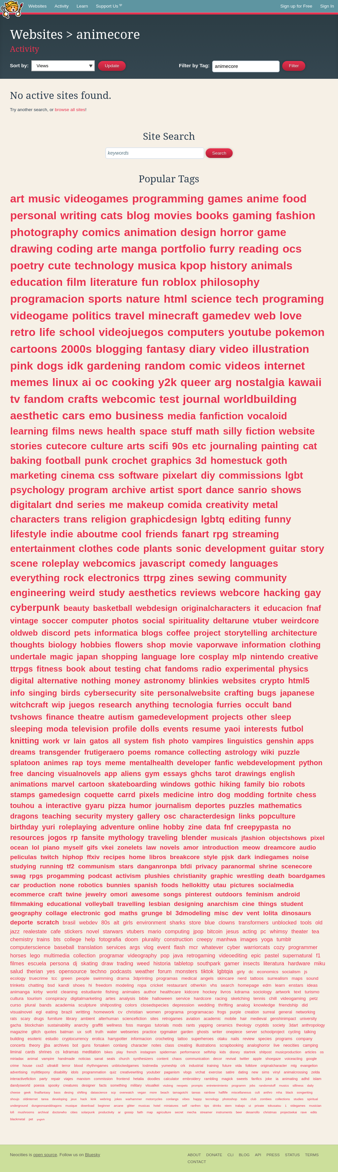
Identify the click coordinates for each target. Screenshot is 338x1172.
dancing (40, 773)
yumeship (169, 1065)
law (151, 847)
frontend (123, 1079)
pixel (317, 837)
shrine (268, 866)
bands (45, 1005)
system (136, 741)
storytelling (245, 632)
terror (66, 1065)
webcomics (109, 563)
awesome (145, 894)
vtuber (265, 620)
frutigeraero (104, 752)
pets (82, 632)
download (87, 1105)
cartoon (91, 784)
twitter (244, 1059)
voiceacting (293, 1059)
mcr (193, 947)
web (265, 315)
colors (131, 1005)
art (17, 198)
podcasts (121, 971)
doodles (154, 1079)
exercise (215, 1072)
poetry (27, 265)
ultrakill (52, 1065)
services (116, 947)
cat (310, 445)
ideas (312, 985)
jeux (74, 1099)
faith (140, 1112)
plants (157, 548)
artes (111, 998)
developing (59, 1099)
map (150, 1112)
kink (93, 1099)
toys (94, 763)
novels (170, 847)
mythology (126, 837)
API (258, 1155)
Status (292, 1155)
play (120, 1052)
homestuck (236, 460)
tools (306, 922)
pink (21, 365)
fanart (195, 533)
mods (178, 1025)
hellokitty (195, 885)
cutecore (66, 445)
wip (58, 704)
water (112, 1032)
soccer (55, 620)
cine (248, 903)
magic (61, 656)
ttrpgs (21, 668)
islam (317, 1079)
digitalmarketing (86, 998)
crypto (272, 680)
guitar (282, 548)
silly (232, 431)
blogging (119, 349)
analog (243, 1005)
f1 (318, 955)
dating (243, 1072)
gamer (231, 963)
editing (245, 519)
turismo (312, 991)
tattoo (182, 1039)
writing (78, 215)
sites (154, 1018)
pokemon (299, 332)
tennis (259, 998)
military (136, 1085)
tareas (196, 1092)
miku (319, 963)
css (106, 475)
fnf (228, 827)
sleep (281, 716)
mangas (144, 1025)
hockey (210, 991)
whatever (212, 947)
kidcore (192, 991)
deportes (210, 805)
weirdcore (300, 620)
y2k (167, 382)
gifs (92, 847)
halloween (162, 998)
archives (61, 1045)
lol (35, 847)
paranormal (238, 866)
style (210, 857)
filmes (17, 963)
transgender (60, 752)
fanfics (257, 1079)
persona (59, 963)
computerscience (30, 947)
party (43, 1079)
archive (129, 489)
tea (315, 931)
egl (39, 1011)
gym (152, 773)
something (118, 1085)
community (260, 577)
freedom (104, 985)
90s (180, 445)
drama (123, 978)
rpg (220, 533)
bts (57, 939)
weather (144, 971)
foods (169, 885)
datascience (99, 1092)
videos (242, 365)
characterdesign (207, 816)
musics (284, 1085)
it (256, 608)
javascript (163, 563)
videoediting (233, 955)
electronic (85, 913)
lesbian (159, 903)
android (288, 894)
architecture (294, 632)
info (17, 692)
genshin (279, 741)
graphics (171, 460)
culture (106, 445)
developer (194, 763)
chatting (36, 985)
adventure (118, 827)
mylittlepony (40, 1072)
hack (83, 1099)
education (36, 282)
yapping (206, 1025)
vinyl (276, 1072)
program (88, 489)
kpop (193, 265)
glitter (131, 1105)
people (82, 978)
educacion (283, 608)
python (310, 763)
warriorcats (257, 947)
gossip (128, 1112)
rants (190, 1025)
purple (235, 1012)
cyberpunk (35, 607)
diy (208, 475)
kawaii (304, 382)
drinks (217, 1105)
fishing (112, 991)
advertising (18, 1072)
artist (162, 489)
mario (154, 931)
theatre (91, 716)
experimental (250, 668)
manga (139, 248)
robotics (90, 885)
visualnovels (79, 773)
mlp (239, 656)
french (132, 1052)
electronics (114, 577)
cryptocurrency (75, 1039)
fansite (93, 837)
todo (244, 1099)
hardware (299, 963)
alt (116, 922)
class (169, 1045)
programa (174, 1011)
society (279, 1025)
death (276, 875)
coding (74, 248)
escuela (37, 963)
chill (273, 998)
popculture (276, 816)
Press (273, 1155)
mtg (294, 1065)
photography (44, 232)
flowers (129, 644)
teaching (56, 816)
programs (283, 1039)
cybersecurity (110, 692)
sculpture (87, 1005)
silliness (297, 1085)
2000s (76, 349)
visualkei (152, 1085)
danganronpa (157, 866)
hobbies (96, 644)
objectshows (288, 837)
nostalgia (260, 382)
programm (239, 1085)
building (17, 1039)
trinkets (17, 985)
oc (101, 382)
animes (56, 763)
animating (290, 1079)
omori (118, 894)
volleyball (99, 903)
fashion (295, 215)
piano (51, 847)
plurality (151, 939)
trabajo (240, 1105)
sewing (214, 577)
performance (190, 1052)
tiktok (207, 971)
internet (284, 365)
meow (251, 847)
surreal (269, 1012)
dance (220, 489)
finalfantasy (42, 1092)
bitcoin (215, 931)
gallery (148, 816)
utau (219, 885)
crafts (83, 399)
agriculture (163, 1112)
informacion (141, 1039)
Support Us (109, 6)
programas (167, 978)
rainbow (209, 1092)
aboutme (97, 533)
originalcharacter (274, 1065)
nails (235, 1039)
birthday (24, 827)
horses (18, 955)
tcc (54, 978)
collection (84, 955)
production (39, 885)
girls (128, 922)
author (150, 991)
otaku (222, 1039)
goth (276, 460)
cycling (294, 1032)
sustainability (59, 1025)
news (91, 431)
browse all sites (70, 109)
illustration (280, 349)
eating (52, 1011)
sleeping (26, 728)
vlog (148, 947)
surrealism (277, 978)
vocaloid (267, 415)
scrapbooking (231, 1045)
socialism (291, 971)
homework (104, 1011)
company (304, 1039)
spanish (145, 885)
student (292, 903)
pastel (272, 955)
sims (265, 1072)
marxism (83, 1079)
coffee (178, 632)
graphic (222, 875)
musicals (224, 837)
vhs (213, 985)
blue (210, 922)
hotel (156, 1105)
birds (70, 692)
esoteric (35, 1039)
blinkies (204, 680)
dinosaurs (296, 913)
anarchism (222, 903)
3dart (293, 1025)
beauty (76, 608)
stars (125, 866)
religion (108, 519)
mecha (191, 1112)
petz (313, 998)
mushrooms (26, 1112)
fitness (49, 668)
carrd (126, 795)
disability (60, 1072)
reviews (198, 592)
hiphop (72, 857)
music (44, 198)
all (116, 741)
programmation (94, 1072)
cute (59, 265)
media (181, 415)
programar (111, 955)
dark (244, 857)
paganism (172, 1072)
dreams (23, 752)
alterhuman (109, 1018)
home (137, 857)
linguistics (244, 741)
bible (144, 998)
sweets (242, 1079)
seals (111, 1059)
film (76, 282)
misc (221, 913)
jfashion (253, 837)
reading (259, 248)
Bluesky (92, 1154)
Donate (214, 1155)
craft (55, 894)
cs (57, 1052)
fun (149, 282)
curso (15, 1005)
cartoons (33, 349)
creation (252, 1012)
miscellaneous (241, 1092)
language (159, 656)
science (211, 298)
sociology (262, 991)
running (51, 866)
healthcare (170, 991)
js (305, 971)
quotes (50, 1032)
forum (165, 971)
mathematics (280, 805)
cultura (17, 998)
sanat (98, 1059)
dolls (150, 728)
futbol (292, 728)
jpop (198, 931)
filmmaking (26, 903)
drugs (39, 1018)
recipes (114, 857)
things (267, 903)
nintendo (267, 656)
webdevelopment (266, 763)
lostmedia (150, 1065)
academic (212, 1018)
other (257, 716)
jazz (15, 931)
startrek (249, 1052)
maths (128, 913)
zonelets (130, 847)
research (115, 704)
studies (298, 1099)
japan (87, 656)
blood (78, 1065)
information (264, 644)
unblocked (284, 922)
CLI (230, 1155)
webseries (129, 1032)
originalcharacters (216, 608)
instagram (148, 1052)
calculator (171, 1079)
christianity (190, 875)
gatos (99, 741)
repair (55, 1079)
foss (129, 1025)
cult (257, 1092)
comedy (207, 563)
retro (23, 332)
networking (305, 1012)
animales (131, 991)
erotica (98, 1039)
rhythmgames (97, 1065)
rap (77, 763)
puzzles (241, 805)
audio (307, 847)
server (251, 1032)
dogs (50, 365)
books (212, 215)
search (227, 985)
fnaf (313, 608)
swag (18, 875)
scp (113, 1092)
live (277, 1045)
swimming (103, 978)
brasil (69, 922)
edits (313, 1112)
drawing (31, 248)
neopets (182, 1085)
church (124, 1059)
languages (254, 563)
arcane (118, 1105)
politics (91, 315)
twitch (50, 857)
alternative (58, 680)
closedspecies (155, 1005)
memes (29, 382)
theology (244, 1025)
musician (315, 1105)
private (259, 1105)
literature (114, 282)
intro (206, 795)
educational (64, 903)
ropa (142, 985)
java (178, 955)
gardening (114, 365)
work (51, 741)
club (253, 1099)
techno (98, 971)
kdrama (242, 991)
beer (239, 1112)
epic (256, 955)
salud (16, 971)
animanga (20, 991)
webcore (239, 592)
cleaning (69, 991)
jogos (57, 837)
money (127, 680)
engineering (38, 592)
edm (267, 985)
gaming (252, 215)
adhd (305, 1079)
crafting (239, 692)
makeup (145, 504)
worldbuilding (260, 399)
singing (43, 692)
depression (183, 1005)
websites (239, 680)
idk (75, 365)
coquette (99, 795)
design (198, 232)
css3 (39, 1065)
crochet (129, 460)
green (67, 978)
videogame (39, 315)
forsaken (102, 1045)
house (27, 1065)
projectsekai (288, 1112)
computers (195, 332)
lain (80, 741)
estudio (52, 1039)
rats (13, 1018)
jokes (118, 1099)
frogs (221, 1012)
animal (32, 1059)
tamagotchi (180, 1092)
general (285, 1012)
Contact (196, 1161)
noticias (85, 1059)
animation (150, 232)
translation (90, 947)
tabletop (183, 963)
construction (178, 939)
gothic (205, 784)
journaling (233, 445)
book (75, 668)
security (88, 816)
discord (56, 632)
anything (152, 704)
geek (27, 1092)
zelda (315, 1072)
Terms (312, 1155)
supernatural (297, 955)
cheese (15, 1092)
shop (156, 644)
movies (173, 215)
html (175, 298)
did (305, 1005)
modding (249, 795)
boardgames (306, 875)
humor (140, 805)
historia (162, 963)
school (77, 332)
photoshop (229, 1099)
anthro (267, 1092)
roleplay (60, 563)
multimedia (56, 955)
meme (115, 763)
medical (189, 978)
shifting (82, 1092)
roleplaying (78, 827)
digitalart (30, 504)
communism (96, 866)
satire (230, 1072)
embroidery (191, 1079)
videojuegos (131, 332)
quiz (113, 1072)
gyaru (95, 805)
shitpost (265, 1052)
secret (179, 1112)
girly (241, 971)
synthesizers (143, 1059)
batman (67, 1032)
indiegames (271, 857)
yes (51, 971)
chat (153, 668)
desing (68, 1092)
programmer (303, 947)
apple (257, 1059)
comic (205, 365)
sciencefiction (134, 1018)
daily (310, 1085)
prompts (197, 1085)
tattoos (257, 978)
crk (183, 1065)
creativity (227, 504)
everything (35, 577)
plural (30, 1005)
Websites (37, 6)
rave (304, 1112)
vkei (108, 847)
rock (73, 577)
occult (257, 704)
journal (201, 399)
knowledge (264, 1005)
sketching (240, 998)
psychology (37, 489)
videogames (96, 198)
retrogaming (200, 955)
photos (125, 620)
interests (260, 728)
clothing (305, 644)
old (318, 922)
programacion (47, 298)
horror (236, 232)
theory (34, 1045)
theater (299, 931)
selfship (210, 1052)
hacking (281, 592)
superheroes (202, 1039)
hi (90, 985)
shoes (79, 985)
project (207, 632)
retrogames (172, 1018)
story (312, 548)
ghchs (201, 773)
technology (104, 265)
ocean (19, 847)
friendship (288, 1005)
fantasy (165, 349)
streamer (206, 1112)
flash (179, 947)
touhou (22, 805)
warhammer (133, 1099)
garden (187, 1032)
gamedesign (60, 795)
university (308, 1018)
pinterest (198, 894)
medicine (178, 795)
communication (198, 1059)
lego (35, 955)
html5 (299, 680)
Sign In (327, 6)
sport (190, 489)
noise (300, 857)
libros (157, 857)
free (16, 773)
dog (223, 795)
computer (90, 620)
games (225, 198)
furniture (55, 1018)
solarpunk (88, 1112)
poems (139, 752)
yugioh (41, 1119)
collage (56, 913)
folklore (251, 1065)
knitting (24, 740)
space (153, 431)
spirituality (189, 620)
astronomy (164, 680)
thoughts (27, 644)
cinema (77, 475)
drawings (250, 773)
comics (101, 232)
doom (131, 939)
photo (178, 741)
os (321, 1052)
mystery (119, 816)
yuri (48, 827)
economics (268, 971)
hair (243, 1018)
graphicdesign (163, 519)
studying (23, 866)
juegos (82, 704)
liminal (15, 1052)
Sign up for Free (296, 6)
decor (217, 1059)
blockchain (34, 1025)
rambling (211, 1079)
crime (14, 1065)
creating (185, 1045)
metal (265, 504)
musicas (144, 1105)
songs (172, 894)
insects (251, 963)
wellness (114, 1025)
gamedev (226, 315)
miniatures (171, 1105)
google (311, 1059)
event (163, 947)
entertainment (42, 548)
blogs (152, 632)
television (90, 728)
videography (142, 955)
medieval (259, 1018)
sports (105, 298)
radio (211, 668)
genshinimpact (283, 1018)
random (165, 365)
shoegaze (273, 1059)
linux (65, 382)
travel (130, 315)
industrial (196, 1065)
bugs (266, 692)
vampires (207, 741)
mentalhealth (151, 763)
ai (86, 382)
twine (74, 894)
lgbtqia (225, 971)
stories (26, 445)
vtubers (135, 931)
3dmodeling (193, 913)
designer (88, 1085)
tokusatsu (274, 1105)
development (235, 548)
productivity (106, 1112)
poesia (39, 1085)
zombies (266, 1099)
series (91, 504)
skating (89, 963)
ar (119, 1112)
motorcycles (154, 1099)
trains (43, 939)
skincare (225, 978)
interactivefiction (23, 1079)
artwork (283, 991)
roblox (179, 282)
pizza (117, 805)
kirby (38, 991)
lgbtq (213, 519)
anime (263, 198)
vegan (142, 1092)
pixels (149, 795)
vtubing (168, 1085)
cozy (279, 947)
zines (181, 577)
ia (277, 1079)
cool (131, 533)
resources (27, 837)
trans (75, 519)
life (47, 332)
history (229, 265)
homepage (248, 985)
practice (149, 1032)
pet (31, 1119)
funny (277, 519)
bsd (51, 985)
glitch (36, 1032)
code (128, 548)
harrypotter (117, 1039)
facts (103, 1085)
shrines (45, 1052)
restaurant (177, 985)
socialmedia (276, 885)
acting (250, 931)
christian (134, 1011)
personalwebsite (188, 692)
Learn (82, 6)
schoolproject (273, 1032)
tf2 (70, 866)
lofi (12, 1112)
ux (79, 1032)
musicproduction (288, 1052)
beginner (104, 1105)
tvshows (26, 716)
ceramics (225, 1025)
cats (112, 215)
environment (151, 922)
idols (74, 1072)
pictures (242, 885)
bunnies (118, 885)
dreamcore (280, 847)
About (194, 1155)
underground (19, 1105)
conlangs (172, 1099)
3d (201, 460)
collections (282, 1099)
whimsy (278, 931)
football (63, 460)
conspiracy (56, 998)
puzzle (289, 752)
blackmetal (17, 1119)
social (153, 620)
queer (196, 382)
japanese (297, 692)
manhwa (226, 939)
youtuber (153, 1072)
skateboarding (132, 784)
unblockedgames (125, 1065)
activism (128, 875)
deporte (21, 922)
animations (29, 784)
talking (310, 1032)
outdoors (228, 894)
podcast (100, 875)
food (295, 198)
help (90, 939)
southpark (208, 963)
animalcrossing (296, 1072)
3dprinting (142, 978)
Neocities (19, 1154)
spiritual (312, 1099)
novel (92, 931)
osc (170, 816)
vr (66, 741)
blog (138, 215)
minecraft (173, 315)
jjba (47, 1045)
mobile (230, 1018)
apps (305, 741)
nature (143, 298)
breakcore (185, 857)
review (248, 1039)
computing (177, 931)
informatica (116, 632)
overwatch (126, 1092)
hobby (174, 827)
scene (24, 563)
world (52, 991)
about (100, 668)
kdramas (71, 1052)
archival (43, 1112)
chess (306, 795)
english (282, 773)
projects (227, 716)
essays (175, 773)
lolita (270, 913)
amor (190, 847)
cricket (156, 985)
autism (121, 716)
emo (100, 415)
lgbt (294, 475)
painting (280, 445)
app (111, 773)
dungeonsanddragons (47, 1105)
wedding (206, 1005)
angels (207, 978)
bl (169, 913)
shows (286, 489)
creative (303, 656)
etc (199, 445)
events (175, 728)
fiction (260, 431)
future (227, 1065)
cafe (56, 931)
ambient (88, 1018)
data (213, 827)
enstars (296, 985)
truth (99, 1032)
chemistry (21, 939)
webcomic (128, 399)
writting (83, 1011)
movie (181, 644)
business (140, 415)
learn (280, 985)
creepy (205, 939)
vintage (24, 620)
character (139, 1045)
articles (310, 1052)
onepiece (234, 1032)
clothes (96, 548)
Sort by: (19, 65)
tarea (45, 1099)
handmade (66, 1059)
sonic (189, 548)
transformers (254, 922)
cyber (233, 947)
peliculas (23, 857)
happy (197, 1099)
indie (62, 533)
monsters (186, 971)
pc (263, 931)
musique (71, 1105)
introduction (220, 847)
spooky (53, 1085)
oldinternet (30, 1099)
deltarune (231, 620)
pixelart (179, 475)
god (110, 913)
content (162, 1059)
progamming (65, 875)
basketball (112, 608)
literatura (273, 963)
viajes (68, 1079)
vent (253, 913)
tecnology (212, 1099)
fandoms (181, 668)
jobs (252, 1085)
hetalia (138, 1079)
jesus (232, 931)
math (207, 431)
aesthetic (34, 415)
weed (143, 963)
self (184, 1105)
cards (30, 1052)
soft (88, 1032)
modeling (125, 985)
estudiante (91, 991)
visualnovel (21, 1011)
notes (156, 1045)
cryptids (262, 1025)
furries (229, 704)
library (71, 1018)
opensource (73, 971)
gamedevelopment (173, 716)
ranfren (196, 1105)
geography (26, 913)
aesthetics (153, 592)
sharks (178, 922)
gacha (15, 1025)
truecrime (38, 978)
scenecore (296, 866)
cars (73, 415)
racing (221, 998)
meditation (91, 1052)
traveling (163, 837)
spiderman (168, 1052)
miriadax (17, 1059)
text (297, 991)
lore (187, 656)
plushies (157, 875)
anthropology (313, 1025)
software (138, 475)
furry (222, 248)
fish (158, 741)
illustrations (206, 1045)
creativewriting (131, 1072)
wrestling (250, 875)
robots (294, 784)
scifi (158, 445)
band (282, 704)
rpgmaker (168, 1032)
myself (73, 847)
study (112, 592)
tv (15, 399)
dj (75, 963)
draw (107, 963)
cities (74, 1112)
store (195, 922)
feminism (259, 894)
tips (206, 1105)
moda (57, 728)
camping (310, 1045)
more (153, 1092)
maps (296, 978)
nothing (96, 680)
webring (105, 1099)
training (213, 1065)
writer (217, 1032)
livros (225, 991)
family (254, 784)
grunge (151, 913)
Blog (244, 1155)
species (265, 1039)
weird (82, 592)
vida (238, 1065)
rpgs (36, 875)
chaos (177, 1059)
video (234, 349)
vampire (48, 1059)
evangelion (309, 1065)
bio (273, 784)
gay (312, 592)
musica (157, 265)
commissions (250, 475)
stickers (73, 931)
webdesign (157, 608)
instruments (224, 1112)
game (271, 232)
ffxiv (93, 857)
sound (312, 978)
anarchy (81, 1025)
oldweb (24, 632)
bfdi (186, 866)
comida (185, 504)
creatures (70, 1085)
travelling (131, 903)
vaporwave (217, 644)
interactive (63, 805)
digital (22, 680)
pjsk (227, 857)
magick (227, 1079)
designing (188, 903)
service (183, 998)
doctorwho (59, 1112)
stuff (181, 431)
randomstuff (267, 1085)
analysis (127, 998)
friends (161, 533)
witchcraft (29, 704)
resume (206, 728)
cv (120, 1011)
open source (45, 1154)
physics (294, 668)
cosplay (214, 656)
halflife (223, 1092)
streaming (255, 533)
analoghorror (258, 1045)
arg (223, 382)
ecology (18, 978)
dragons (24, 816)
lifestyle (28, 533)
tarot (223, 773)
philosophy (230, 282)
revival (231, 1059)
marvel (63, 784)
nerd (242, 978)
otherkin (198, 985)
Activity (61, 6)
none (66, 885)
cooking (133, 382)
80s (105, 922)
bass (57, 1092)
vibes (185, 1099)
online (148, 827)
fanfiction (221, 415)
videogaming (293, 998)
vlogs (187, 1072)
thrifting (225, 1005)
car (14, 885)
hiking (230, 784)
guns (86, 1045)
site (147, 692)
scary (25, 1018)
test (169, 399)
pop (164, 955)
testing (128, 668)
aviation (193, 1018)
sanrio (252, 489)
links (247, 816)
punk (96, 460)
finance (60, 716)
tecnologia (193, 704)
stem (228, 1105)
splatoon (25, 763)
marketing (33, 475)
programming (168, 198)
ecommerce (27, 894)
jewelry (96, 894)
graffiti (97, 1025)
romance (169, 752)
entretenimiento (217, 1085)
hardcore (202, 998)
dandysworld (20, 1085)
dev (237, 913)
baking (26, 460)
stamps (22, 795)
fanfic (224, 763)
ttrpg (154, 577)
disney (235, 1052)
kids (223, 1052)
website (297, 431)
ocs (292, 248)
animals (271, 265)
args (135, 947)
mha (279, 1092)
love (291, 315)
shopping (120, 656)
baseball (64, 947)
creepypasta (258, 827)
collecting (204, 752)
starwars (113, 931)
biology (62, 644)
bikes (108, 1052)
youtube (249, 332)
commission (103, 1079)
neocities (291, 1045)
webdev (88, 922)
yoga (267, 939)
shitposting (110, 1005)
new (255, 1072)
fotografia (110, 939)
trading (125, 963)
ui (250, 1105)
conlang (120, 1045)
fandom (44, 399)
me (116, 504)
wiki (267, 752)
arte (107, 248)
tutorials (162, 1025)
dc (251, 971)
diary (202, 349)
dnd (64, 504)
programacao (200, 1011)
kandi (63, 985)
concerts (17, 1045)
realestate (35, 931)
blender (194, 837)
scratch (48, 922)
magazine (19, 1032)
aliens (131, 773)
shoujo (14, 1099)
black (289, 1092)
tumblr (284, 939)
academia (65, 1005)
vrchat (200, 1072)
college (72, 939)
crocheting (164, 1039)
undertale (28, 656)
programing (293, 298)
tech (247, 298)
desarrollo (252, 1112)
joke (268, 1079)
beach (164, 1092)
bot (75, 1045)
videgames (297, 1105)
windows (175, 784)
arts (136, 445)
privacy (206, 866)
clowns (227, 922)
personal (33, 215)
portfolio (183, 248)
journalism (173, 805)
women (154, 1011)
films (63, 431)
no (286, 827)
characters (35, 519)
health (121, 431)
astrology (241, 752)
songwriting (305, 1092)
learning (29, 431)
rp (74, 837)
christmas (270, 1112)
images (248, 939)
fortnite (280, 795)
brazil (66, 1011)
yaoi (232, 728)
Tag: (194, 65)
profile (124, 728)
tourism (34, 998)
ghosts (203, 1032)
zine (195, 827)
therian (35, 971)
